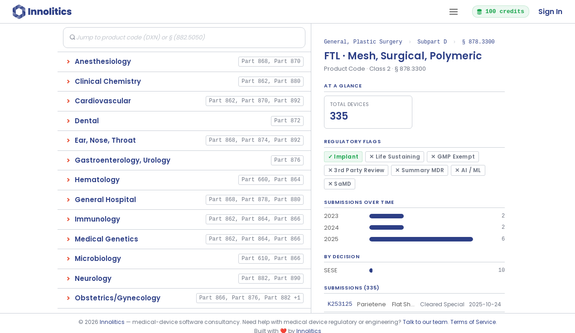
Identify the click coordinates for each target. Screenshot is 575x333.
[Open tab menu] (453, 11)
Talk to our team (425, 322)
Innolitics (112, 322)
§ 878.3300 (478, 42)
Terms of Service (473, 322)
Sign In (550, 11)
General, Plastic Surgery (363, 42)
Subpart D (432, 42)
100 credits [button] (500, 11)
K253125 (340, 304)
